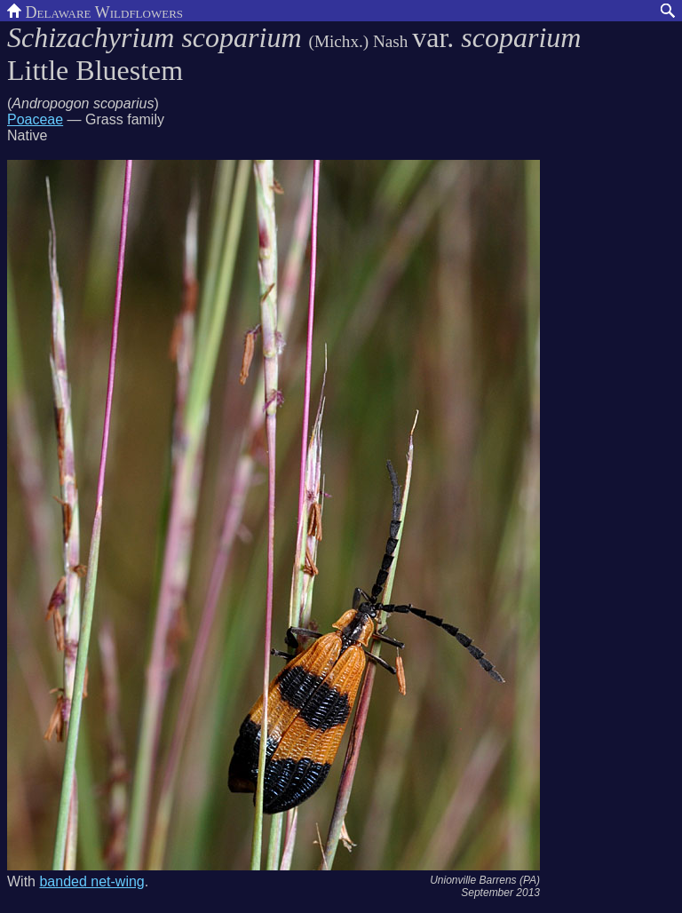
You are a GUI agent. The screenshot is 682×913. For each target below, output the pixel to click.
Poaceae (35, 119)
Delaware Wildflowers (95, 11)
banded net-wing (91, 881)
